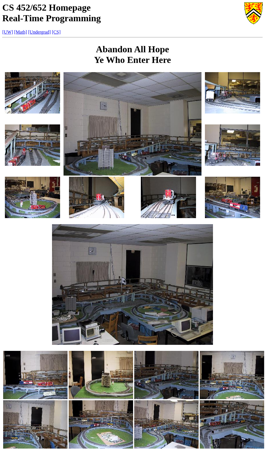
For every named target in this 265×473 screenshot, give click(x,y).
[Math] (20, 32)
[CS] (56, 32)
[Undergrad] (39, 32)
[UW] (7, 32)
